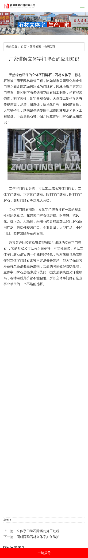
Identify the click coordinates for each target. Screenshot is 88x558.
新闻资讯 (35, 46)
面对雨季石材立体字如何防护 (38, 537)
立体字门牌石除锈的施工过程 (38, 531)
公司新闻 (50, 46)
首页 (24, 46)
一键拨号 (44, 553)
